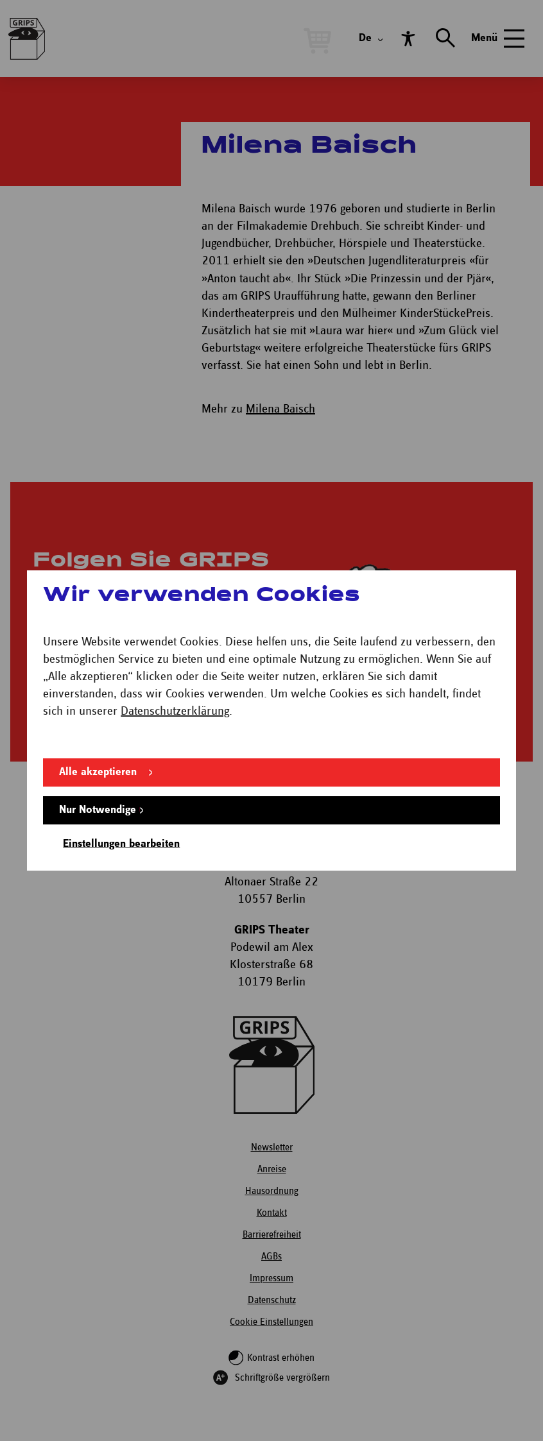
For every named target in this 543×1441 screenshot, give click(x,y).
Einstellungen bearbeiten (121, 844)
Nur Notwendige (97, 810)
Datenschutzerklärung (175, 711)
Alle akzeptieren (98, 772)
